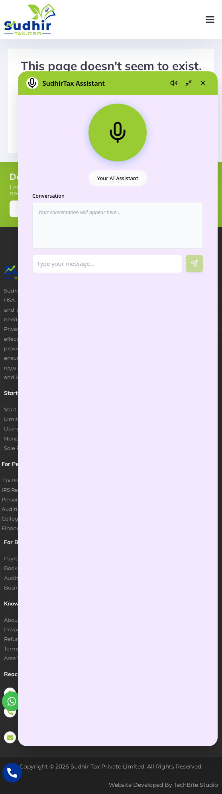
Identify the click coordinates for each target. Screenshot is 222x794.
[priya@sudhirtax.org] (10, 737)
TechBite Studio (196, 784)
